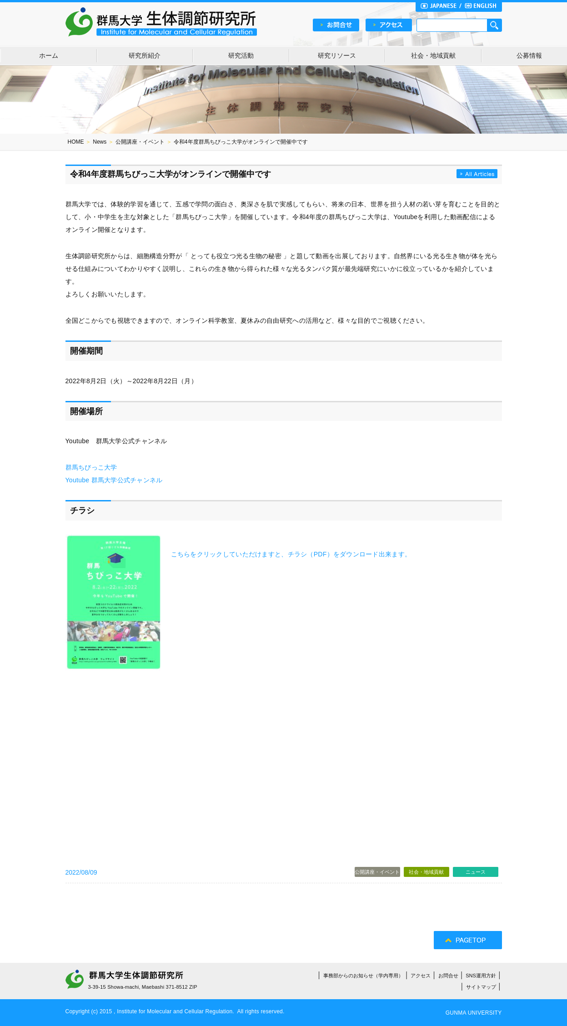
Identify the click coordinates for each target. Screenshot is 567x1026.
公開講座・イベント (140, 142)
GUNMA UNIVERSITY (474, 1013)
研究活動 (241, 55)
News (99, 142)
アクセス (421, 975)
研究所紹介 (145, 55)
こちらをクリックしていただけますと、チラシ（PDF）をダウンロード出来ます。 (291, 554)
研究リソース (337, 55)
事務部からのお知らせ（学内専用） (363, 975)
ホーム (48, 55)
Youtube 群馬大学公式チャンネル (114, 480)
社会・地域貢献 (433, 55)
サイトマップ (481, 987)
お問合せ (448, 975)
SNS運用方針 (481, 975)
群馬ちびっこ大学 (91, 467)
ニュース (476, 872)
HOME (76, 142)
